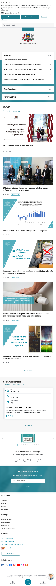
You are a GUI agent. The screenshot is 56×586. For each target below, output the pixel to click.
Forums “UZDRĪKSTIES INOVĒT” (19, 407)
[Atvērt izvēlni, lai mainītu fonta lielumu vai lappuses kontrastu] (43, 583)
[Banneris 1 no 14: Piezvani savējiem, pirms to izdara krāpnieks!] (28, 438)
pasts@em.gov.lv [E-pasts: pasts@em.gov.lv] (9, 541)
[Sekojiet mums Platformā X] (6, 565)
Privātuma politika (6, 519)
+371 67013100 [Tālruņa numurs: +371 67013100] (8, 539)
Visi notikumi (28, 426)
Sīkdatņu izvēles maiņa (8, 528)
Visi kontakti (10, 553)
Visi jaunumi (28, 371)
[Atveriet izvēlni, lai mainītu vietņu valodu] (13, 583)
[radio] (17, 460)
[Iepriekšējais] (3, 438)
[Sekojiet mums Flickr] (22, 565)
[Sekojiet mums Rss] (26, 565)
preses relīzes (15, 194)
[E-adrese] (5, 548)
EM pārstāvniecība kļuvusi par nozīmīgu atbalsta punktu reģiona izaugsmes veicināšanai (25, 189)
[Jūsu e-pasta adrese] (28, 481)
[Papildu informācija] (10, 548)
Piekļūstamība (5, 522)
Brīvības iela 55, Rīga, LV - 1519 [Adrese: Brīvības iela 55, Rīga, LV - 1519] (13, 544)
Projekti (3, 506)
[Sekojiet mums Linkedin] (2, 565)
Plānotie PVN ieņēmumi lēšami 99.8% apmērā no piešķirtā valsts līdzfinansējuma (27, 357)
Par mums (4, 509)
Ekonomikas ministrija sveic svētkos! (18, 145)
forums (9, 415)
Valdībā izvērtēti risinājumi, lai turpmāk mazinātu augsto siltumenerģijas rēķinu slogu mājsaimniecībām (26, 315)
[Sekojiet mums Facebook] (10, 565)
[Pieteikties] (28, 487)
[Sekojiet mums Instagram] (14, 565)
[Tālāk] (53, 438)
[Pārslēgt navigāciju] (28, 582)
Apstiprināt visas (30, 17)
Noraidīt (10, 17)
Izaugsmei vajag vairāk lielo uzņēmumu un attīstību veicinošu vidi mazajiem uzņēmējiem (28, 272)
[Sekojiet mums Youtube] (18, 565)
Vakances (4, 500)
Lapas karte (5, 525)
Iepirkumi (4, 503)
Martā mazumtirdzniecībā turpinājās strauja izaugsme (25, 231)
